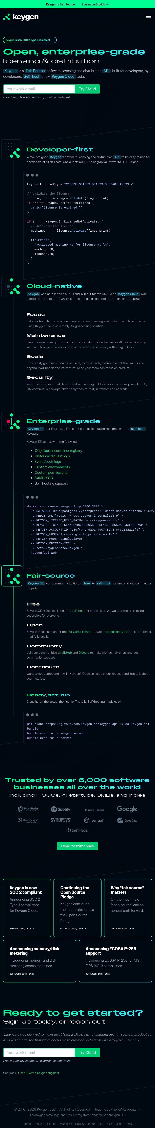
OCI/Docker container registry (58, 450)
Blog (109, 1124)
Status (27, 1124)
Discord (84, 652)
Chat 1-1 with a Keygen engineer (38, 1073)
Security (50, 1124)
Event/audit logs (48, 461)
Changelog (65, 1124)
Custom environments (52, 466)
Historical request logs (52, 456)
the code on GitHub (116, 632)
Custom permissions (51, 472)
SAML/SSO (44, 477)
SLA (101, 1124)
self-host (78, 611)
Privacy (79, 1124)
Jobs (118, 1124)
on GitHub (65, 652)
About (38, 1124)
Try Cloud (87, 89)
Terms (91, 1124)
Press (128, 1124)
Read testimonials (77, 846)
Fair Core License (79, 632)
